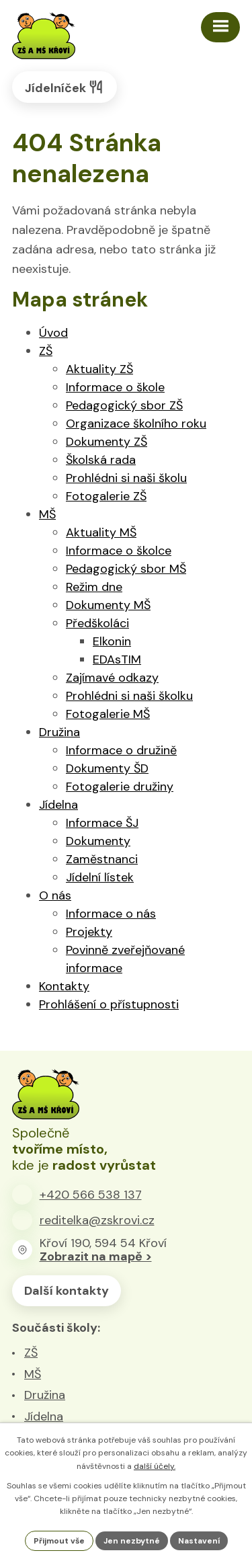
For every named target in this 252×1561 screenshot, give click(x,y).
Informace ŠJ (102, 823)
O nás (55, 895)
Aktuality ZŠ (99, 369)
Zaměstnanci (102, 859)
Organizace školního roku (136, 423)
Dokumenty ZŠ (106, 442)
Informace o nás (111, 914)
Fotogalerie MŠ (108, 714)
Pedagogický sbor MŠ (126, 569)
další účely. (154, 1466)
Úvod (53, 333)
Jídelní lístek (100, 877)
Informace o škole (115, 387)
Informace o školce (118, 551)
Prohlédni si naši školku (129, 696)
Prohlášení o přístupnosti (109, 1004)
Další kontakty (66, 1291)
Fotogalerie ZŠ (106, 496)
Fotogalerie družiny (119, 786)
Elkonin (112, 641)
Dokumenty (98, 841)
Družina (59, 732)
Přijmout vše (59, 1540)
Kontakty (64, 986)
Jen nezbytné (131, 1540)
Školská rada (101, 460)
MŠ (47, 514)
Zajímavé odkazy (112, 678)
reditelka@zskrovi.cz (97, 1220)
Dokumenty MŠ (108, 605)
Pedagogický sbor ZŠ (124, 405)
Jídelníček (64, 87)
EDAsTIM (117, 659)
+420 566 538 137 (91, 1195)
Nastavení (199, 1540)
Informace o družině (121, 750)
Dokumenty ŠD (107, 768)
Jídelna (58, 805)
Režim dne (94, 587)
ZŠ (45, 351)
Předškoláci (97, 623)
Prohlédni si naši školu (126, 478)
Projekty (89, 932)
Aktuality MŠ (101, 532)
